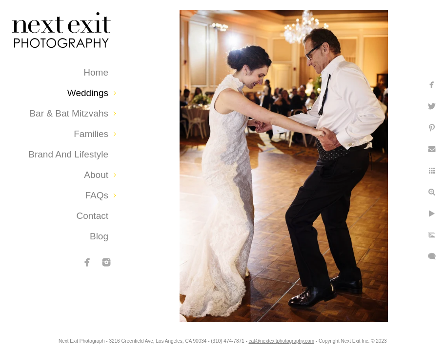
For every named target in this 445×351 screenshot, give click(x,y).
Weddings (87, 93)
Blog (99, 236)
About (96, 175)
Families (91, 134)
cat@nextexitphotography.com (334, 338)
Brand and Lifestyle (68, 154)
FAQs (96, 195)
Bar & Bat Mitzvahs (68, 113)
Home (95, 72)
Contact (92, 216)
